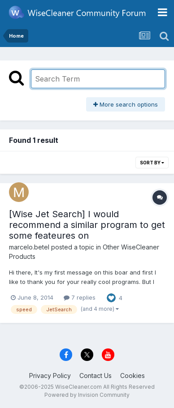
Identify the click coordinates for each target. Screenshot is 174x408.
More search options (125, 104)
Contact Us (95, 375)
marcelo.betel (29, 247)
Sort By (152, 162)
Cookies (132, 375)
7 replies (80, 297)
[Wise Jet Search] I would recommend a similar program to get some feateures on (87, 225)
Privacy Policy (50, 375)
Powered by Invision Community (87, 394)
